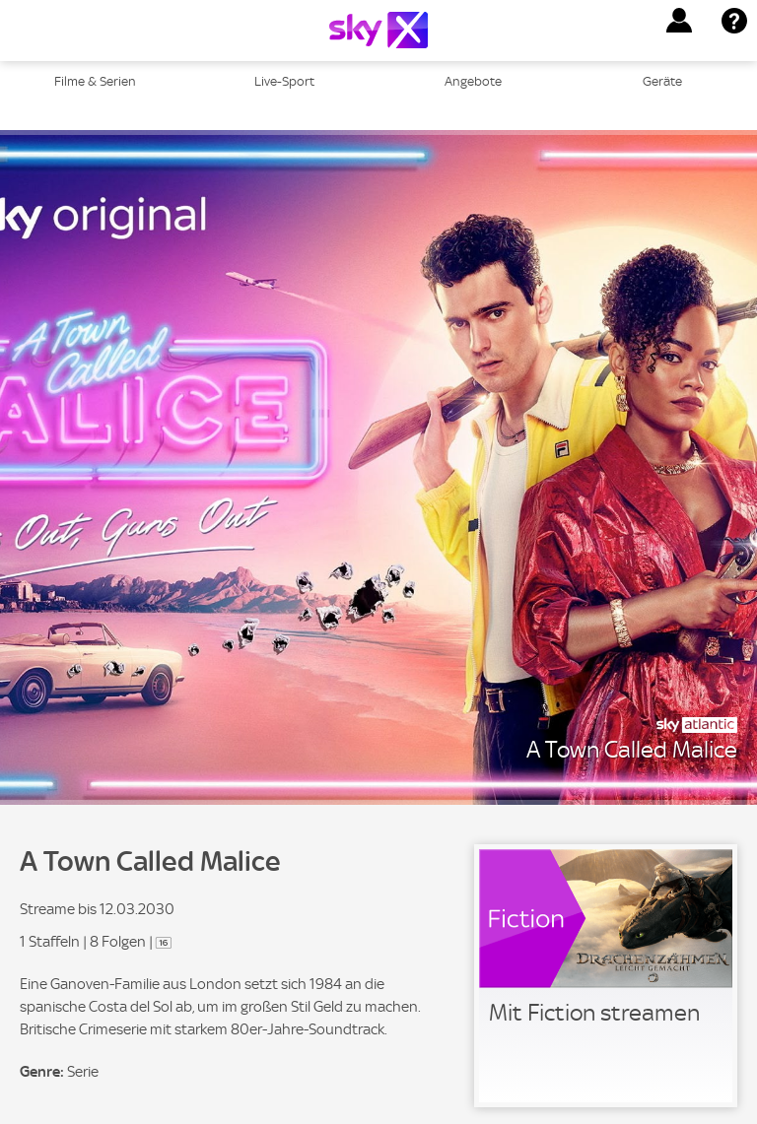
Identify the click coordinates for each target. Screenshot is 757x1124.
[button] (679, 20)
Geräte (662, 81)
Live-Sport (284, 81)
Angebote (473, 81)
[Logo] (378, 30)
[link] (605, 975)
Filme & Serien (95, 81)
